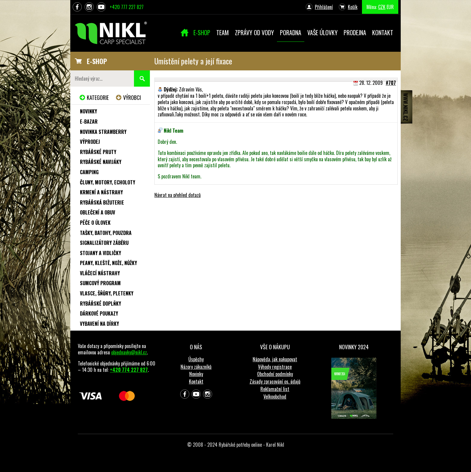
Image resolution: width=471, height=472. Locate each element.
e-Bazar (89, 121)
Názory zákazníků (196, 366)
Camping (89, 172)
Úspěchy (196, 359)
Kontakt (196, 381)
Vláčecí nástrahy (100, 273)
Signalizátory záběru (104, 242)
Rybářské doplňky (100, 303)
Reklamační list (274, 389)
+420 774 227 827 (129, 369)
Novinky (88, 111)
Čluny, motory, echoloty (107, 182)
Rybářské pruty (98, 152)
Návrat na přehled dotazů (177, 195)
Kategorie (98, 97)
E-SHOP (97, 61)
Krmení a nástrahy (101, 192)
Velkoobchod (274, 396)
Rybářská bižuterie (102, 202)
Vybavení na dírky (99, 323)
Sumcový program (100, 283)
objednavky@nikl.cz (129, 352)
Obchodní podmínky (275, 374)
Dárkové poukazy (99, 313)
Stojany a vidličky (100, 253)
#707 (391, 82)
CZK (381, 7)
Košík (352, 7)
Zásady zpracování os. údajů (275, 381)
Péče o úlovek (95, 222)
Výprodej (90, 141)
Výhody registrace (275, 366)
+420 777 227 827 (127, 7)
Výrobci (132, 97)
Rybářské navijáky (100, 161)
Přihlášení (324, 7)
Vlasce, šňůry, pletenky (106, 293)
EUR (390, 7)
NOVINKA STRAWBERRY (103, 131)
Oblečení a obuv (97, 212)
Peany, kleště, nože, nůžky (108, 263)
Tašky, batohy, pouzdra (106, 232)
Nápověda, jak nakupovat (275, 359)
